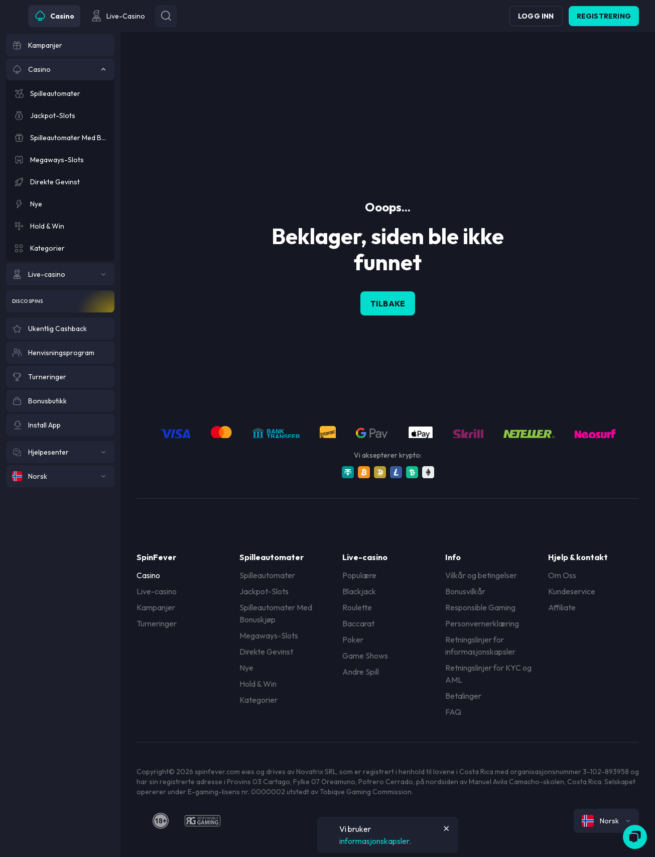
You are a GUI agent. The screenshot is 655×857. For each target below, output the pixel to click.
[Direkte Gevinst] (60, 182)
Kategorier (258, 700)
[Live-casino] (60, 274)
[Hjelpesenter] (60, 452)
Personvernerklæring (482, 623)
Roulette (357, 607)
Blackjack (359, 591)
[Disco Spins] (60, 301)
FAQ (453, 712)
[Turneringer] (60, 377)
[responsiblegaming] (202, 821)
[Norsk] (60, 476)
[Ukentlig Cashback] (60, 328)
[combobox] (606, 821)
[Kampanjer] (60, 45)
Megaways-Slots (268, 635)
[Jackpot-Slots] (60, 115)
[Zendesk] (635, 837)
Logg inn (536, 16)
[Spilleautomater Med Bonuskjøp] (60, 138)
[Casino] (60, 69)
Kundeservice (571, 591)
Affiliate (562, 607)
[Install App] (60, 425)
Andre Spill (360, 672)
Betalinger (463, 696)
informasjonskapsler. (375, 841)
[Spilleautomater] (60, 93)
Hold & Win (258, 684)
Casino (148, 575)
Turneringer (157, 623)
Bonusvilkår (465, 591)
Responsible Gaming (480, 607)
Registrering (604, 16)
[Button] (166, 16)
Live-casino (157, 591)
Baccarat (358, 623)
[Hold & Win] (60, 226)
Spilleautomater (267, 575)
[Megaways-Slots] (60, 160)
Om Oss (562, 575)
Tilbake (387, 303)
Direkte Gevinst (266, 652)
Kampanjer (156, 607)
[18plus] (161, 821)
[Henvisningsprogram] (60, 353)
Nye (246, 668)
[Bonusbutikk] (60, 401)
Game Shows (365, 656)
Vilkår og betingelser (481, 575)
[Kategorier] (60, 248)
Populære (359, 575)
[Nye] (60, 204)
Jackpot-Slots (264, 591)
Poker (352, 639)
